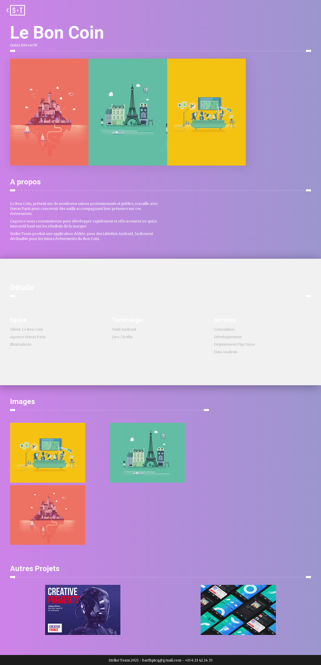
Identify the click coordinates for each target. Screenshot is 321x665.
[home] (15, 10)
